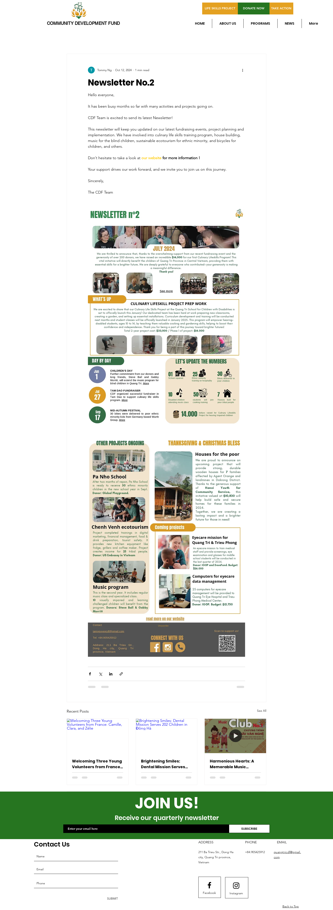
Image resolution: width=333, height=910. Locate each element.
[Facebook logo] (209, 885)
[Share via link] (121, 674)
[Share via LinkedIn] (111, 674)
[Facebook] (209, 893)
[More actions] (242, 70)
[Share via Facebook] (90, 674)
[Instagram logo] (236, 885)
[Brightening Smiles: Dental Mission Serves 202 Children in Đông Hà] (166, 736)
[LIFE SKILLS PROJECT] (220, 8)
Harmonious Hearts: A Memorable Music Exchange (232, 764)
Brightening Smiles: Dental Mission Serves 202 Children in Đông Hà (165, 764)
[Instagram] (236, 893)
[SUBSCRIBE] (249, 828)
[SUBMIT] (112, 898)
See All (261, 711)
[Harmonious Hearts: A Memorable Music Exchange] (235, 736)
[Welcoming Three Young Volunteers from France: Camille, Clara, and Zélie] (97, 736)
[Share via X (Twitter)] (100, 674)
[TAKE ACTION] (281, 8)
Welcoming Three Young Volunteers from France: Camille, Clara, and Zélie (97, 764)
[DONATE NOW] (254, 8)
